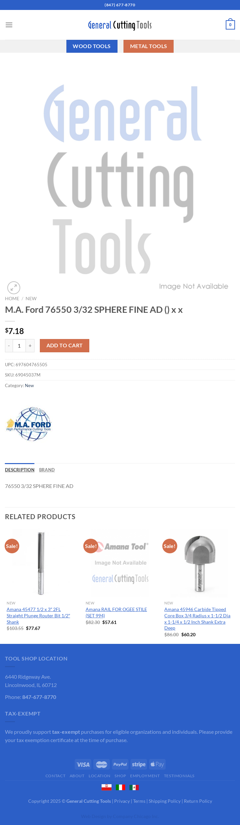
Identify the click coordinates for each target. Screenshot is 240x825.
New (31, 298)
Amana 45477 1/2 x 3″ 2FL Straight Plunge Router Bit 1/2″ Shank (38, 615)
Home (12, 298)
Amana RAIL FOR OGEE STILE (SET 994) (116, 612)
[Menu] (9, 25)
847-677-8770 (39, 697)
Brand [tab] (47, 469)
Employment (145, 775)
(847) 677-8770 (120, 4)
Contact (55, 775)
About (77, 775)
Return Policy (198, 801)
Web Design (93, 816)
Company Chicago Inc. (136, 816)
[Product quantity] (19, 345)
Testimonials (179, 775)
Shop (120, 775)
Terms (139, 801)
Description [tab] (20, 469)
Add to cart (64, 345)
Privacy (122, 801)
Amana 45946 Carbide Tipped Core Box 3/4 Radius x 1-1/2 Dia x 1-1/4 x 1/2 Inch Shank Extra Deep (197, 618)
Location (100, 775)
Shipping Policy (165, 801)
